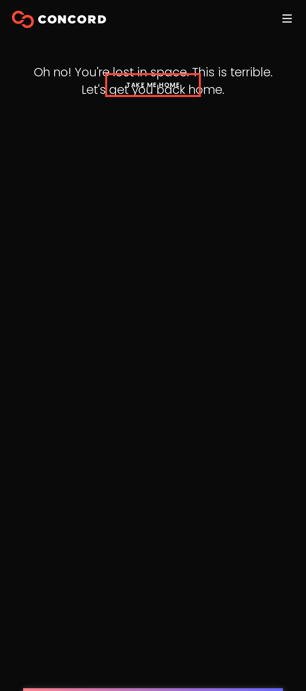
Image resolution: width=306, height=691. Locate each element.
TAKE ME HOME (153, 84)
